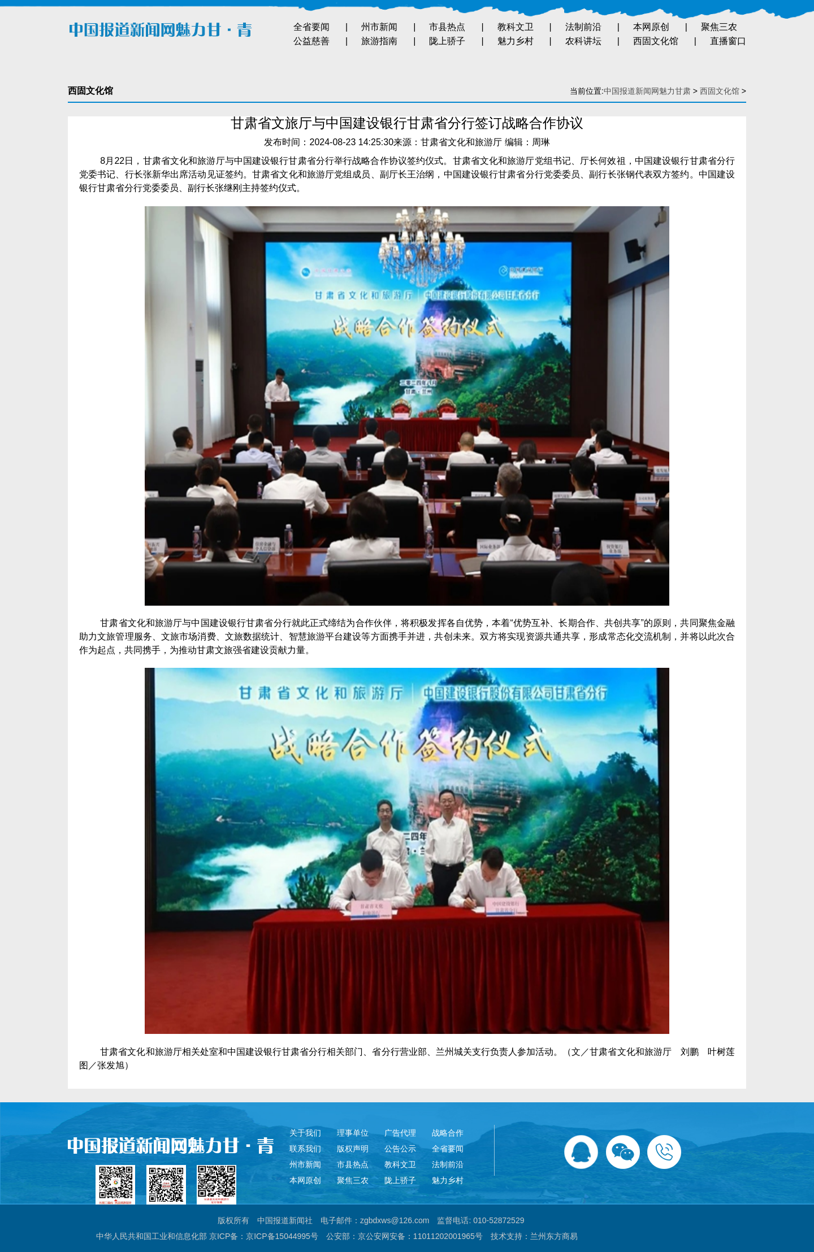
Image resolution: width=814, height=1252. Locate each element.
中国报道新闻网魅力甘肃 (647, 90)
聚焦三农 (719, 27)
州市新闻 (379, 27)
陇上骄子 (447, 41)
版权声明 (353, 1148)
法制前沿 (583, 27)
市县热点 (447, 27)
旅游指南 (379, 41)
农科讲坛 (583, 41)
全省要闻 (311, 27)
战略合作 (448, 1132)
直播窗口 (728, 41)
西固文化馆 (655, 41)
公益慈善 (311, 41)
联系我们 (305, 1148)
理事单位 (353, 1132)
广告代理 (400, 1132)
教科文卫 (515, 27)
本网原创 (651, 27)
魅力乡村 (515, 41)
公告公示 (400, 1148)
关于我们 (305, 1132)
